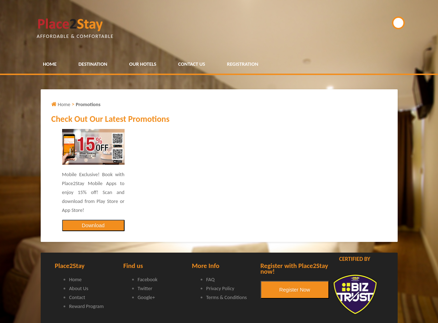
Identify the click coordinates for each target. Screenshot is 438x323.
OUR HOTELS (142, 64)
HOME (49, 64)
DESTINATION (93, 64)
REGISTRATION (242, 64)
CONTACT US (191, 64)
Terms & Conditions (226, 297)
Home (75, 279)
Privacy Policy (220, 288)
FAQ (210, 279)
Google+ (146, 297)
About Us (79, 288)
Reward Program (86, 306)
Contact (77, 297)
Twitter (145, 288)
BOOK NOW (398, 22)
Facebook (148, 279)
